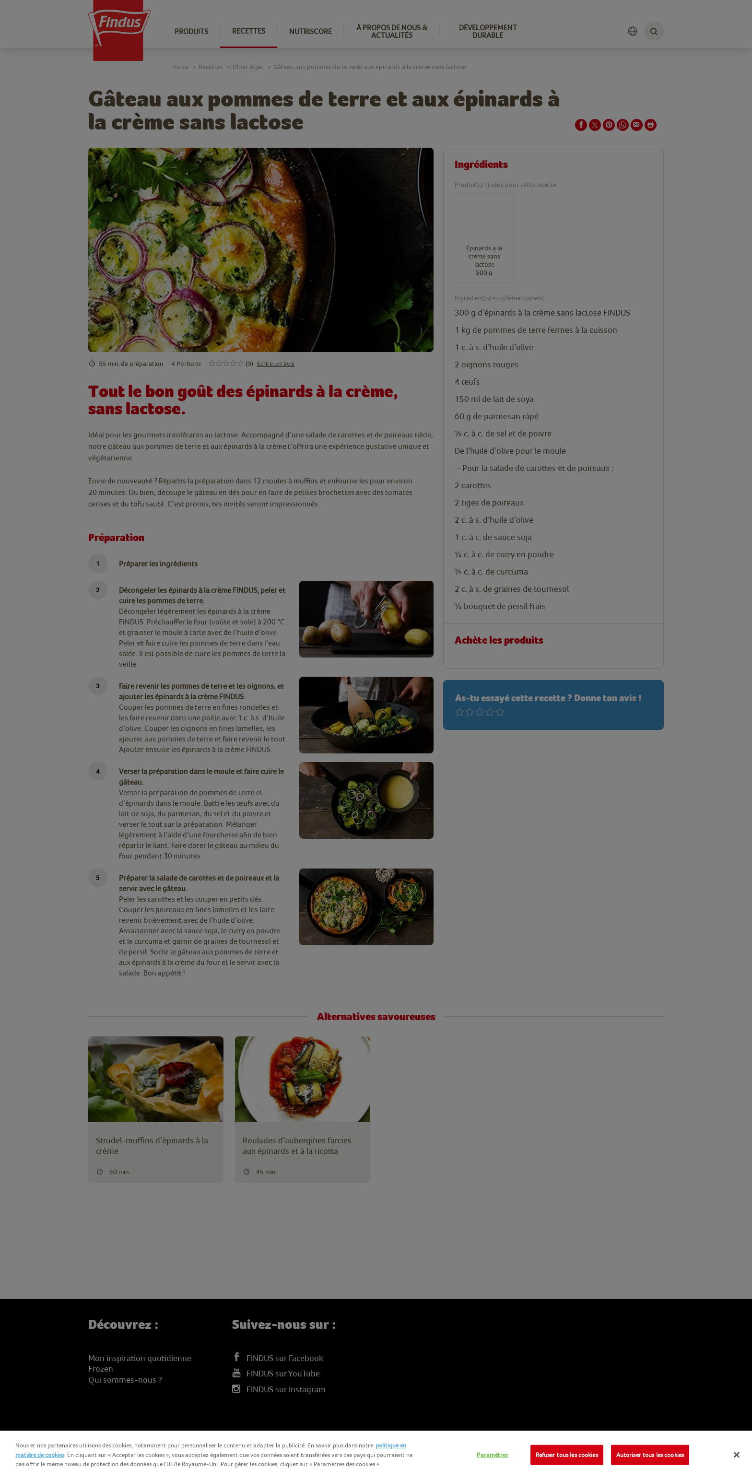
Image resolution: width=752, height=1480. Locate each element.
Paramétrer (492, 1454)
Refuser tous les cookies (567, 1454)
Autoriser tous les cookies (650, 1454)
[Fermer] (736, 1455)
